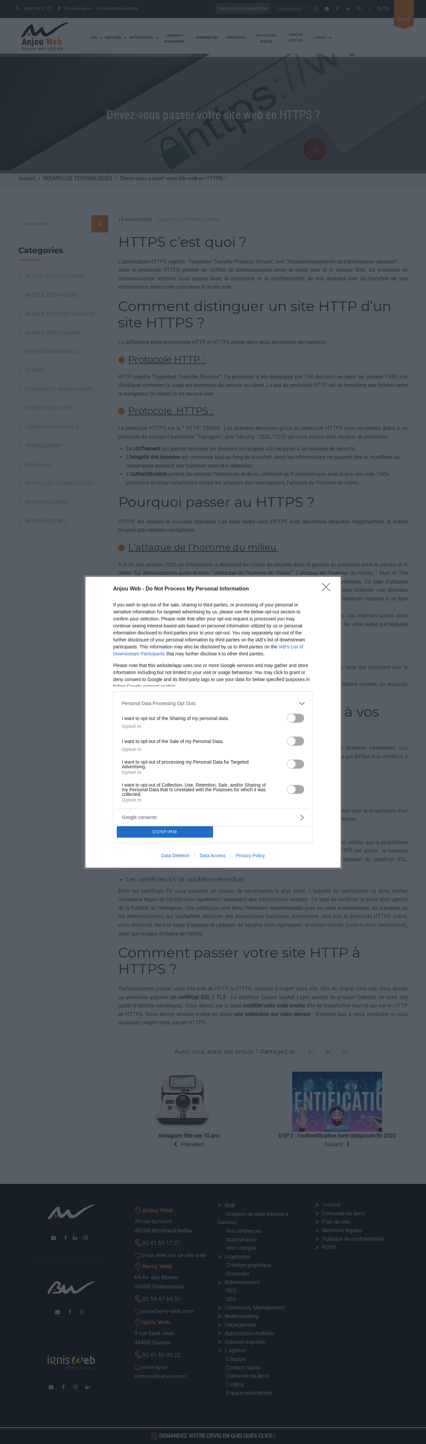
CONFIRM (164, 831)
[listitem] (213, 703)
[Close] (328, 589)
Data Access (213, 855)
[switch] (295, 718)
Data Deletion (175, 855)
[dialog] (213, 722)
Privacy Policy (250, 855)
